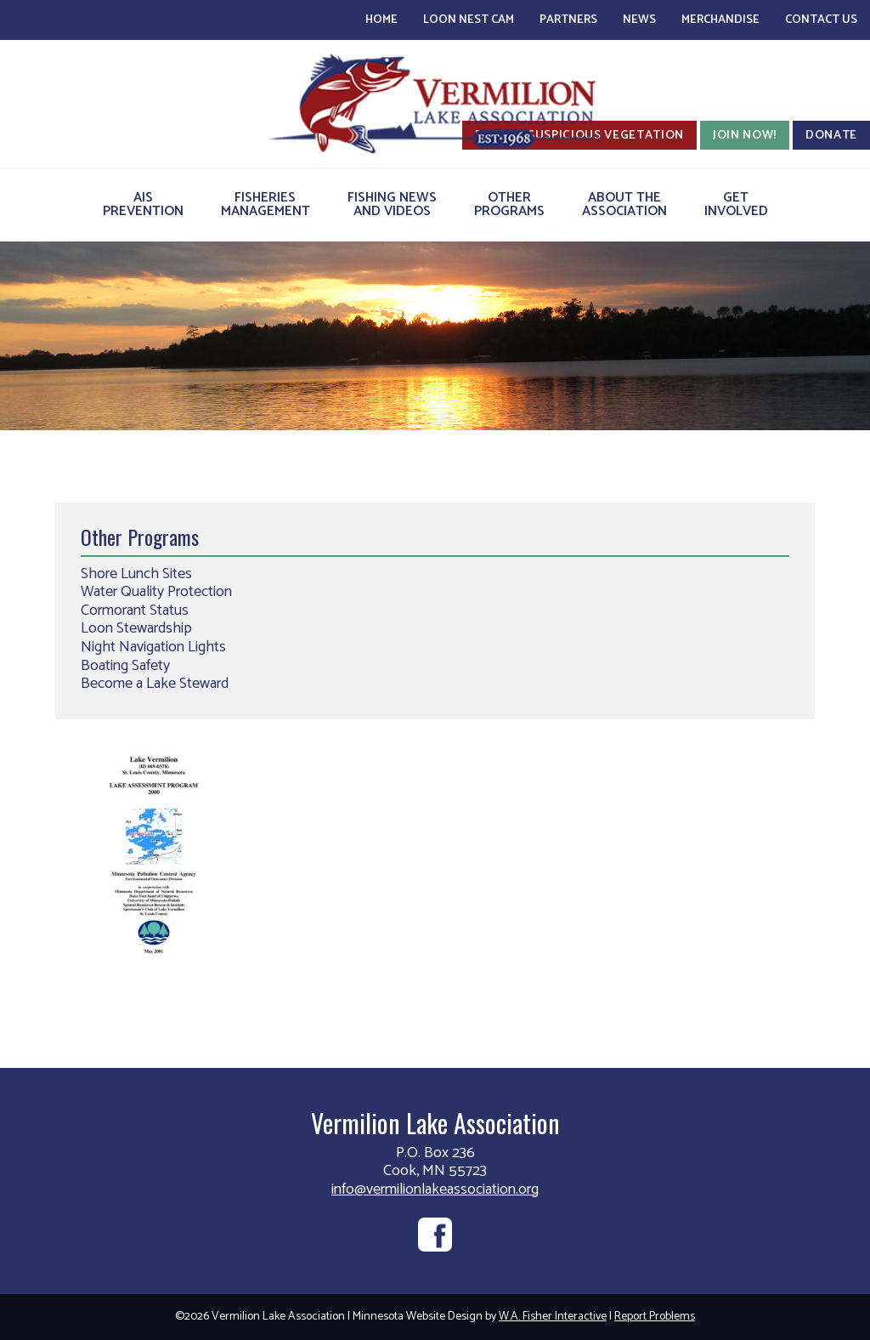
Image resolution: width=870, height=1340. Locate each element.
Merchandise (720, 20)
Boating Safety (125, 666)
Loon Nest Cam (468, 20)
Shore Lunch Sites (136, 574)
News (639, 20)
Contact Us (821, 20)
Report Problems (654, 1316)
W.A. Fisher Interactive (553, 1316)
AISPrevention (143, 204)
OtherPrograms (509, 204)
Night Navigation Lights (153, 647)
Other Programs (140, 536)
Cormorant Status (135, 610)
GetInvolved (736, 204)
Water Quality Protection (156, 592)
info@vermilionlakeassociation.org (435, 1189)
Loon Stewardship (136, 628)
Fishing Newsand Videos (392, 204)
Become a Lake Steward (155, 683)
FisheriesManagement (265, 204)
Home (381, 20)
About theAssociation (624, 204)
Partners (568, 20)
